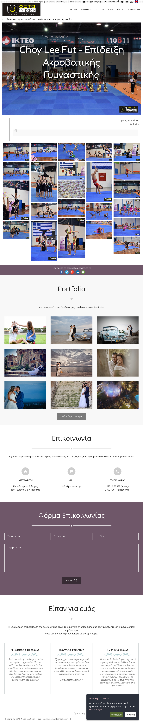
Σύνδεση (110, 1)
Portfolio (86, 9)
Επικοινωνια (133, 9)
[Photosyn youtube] (131, 1)
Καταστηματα (115, 9)
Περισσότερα (95, 709)
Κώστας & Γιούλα (117, 649)
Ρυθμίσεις (130, 714)
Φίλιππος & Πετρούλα (25, 649)
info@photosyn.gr (92, 1)
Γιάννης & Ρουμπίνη (71, 649)
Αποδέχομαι (116, 714)
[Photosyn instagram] (127, 1)
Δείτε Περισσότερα (71, 416)
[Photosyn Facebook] (118, 1)
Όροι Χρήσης (79, 713)
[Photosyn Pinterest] (122, 1)
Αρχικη (73, 9)
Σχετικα (100, 9)
